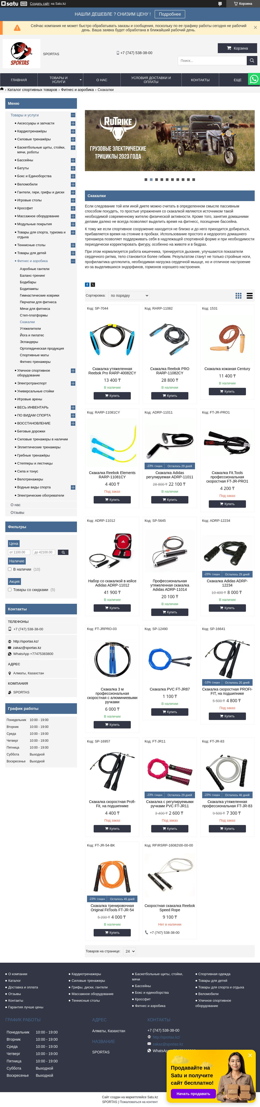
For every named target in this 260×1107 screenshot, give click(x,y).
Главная (19, 80)
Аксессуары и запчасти (35, 123)
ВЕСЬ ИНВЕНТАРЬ (33, 407)
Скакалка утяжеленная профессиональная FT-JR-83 (227, 804)
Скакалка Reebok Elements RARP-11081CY (112, 475)
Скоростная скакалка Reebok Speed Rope (170, 908)
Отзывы (17, 512)
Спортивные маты (34, 355)
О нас (101, 80)
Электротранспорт (32, 383)
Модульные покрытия (34, 224)
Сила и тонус (27, 471)
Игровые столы (29, 200)
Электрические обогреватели (40, 495)
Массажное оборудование (38, 216)
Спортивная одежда (214, 974)
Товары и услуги (59, 80)
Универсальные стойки (35, 391)
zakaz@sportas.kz (27, 648)
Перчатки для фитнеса (38, 302)
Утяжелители (30, 329)
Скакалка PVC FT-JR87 (170, 689)
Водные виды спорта (34, 487)
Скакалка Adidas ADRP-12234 (227, 583)
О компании (17, 974)
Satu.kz (152, 1097)
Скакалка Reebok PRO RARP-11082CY (169, 371)
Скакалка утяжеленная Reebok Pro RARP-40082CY (112, 371)
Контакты (200, 80)
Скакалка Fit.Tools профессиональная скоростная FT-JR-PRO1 (227, 477)
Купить (115, 396)
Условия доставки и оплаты (151, 80)
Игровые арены (29, 399)
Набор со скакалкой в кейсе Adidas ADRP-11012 (112, 583)
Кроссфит (25, 208)
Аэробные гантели (34, 269)
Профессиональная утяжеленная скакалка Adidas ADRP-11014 (169, 585)
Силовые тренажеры (88, 981)
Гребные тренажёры (33, 455)
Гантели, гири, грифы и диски (40, 192)
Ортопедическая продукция (42, 348)
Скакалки (27, 322)
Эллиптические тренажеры (38, 447)
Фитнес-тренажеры (35, 362)
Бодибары (28, 282)
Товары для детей (31, 253)
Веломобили (27, 184)
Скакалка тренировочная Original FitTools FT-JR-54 (112, 908)
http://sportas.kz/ (25, 641)
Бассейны (25, 160)
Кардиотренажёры (32, 131)
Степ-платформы (34, 315)
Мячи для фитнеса (35, 309)
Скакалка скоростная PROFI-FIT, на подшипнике (227, 691)
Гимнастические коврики (39, 295)
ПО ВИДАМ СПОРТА (34, 415)
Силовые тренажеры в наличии (42, 439)
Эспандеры (29, 342)
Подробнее (170, 14)
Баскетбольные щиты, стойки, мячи (157, 976)
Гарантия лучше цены (25, 1007)
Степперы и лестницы (35, 463)
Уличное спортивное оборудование (213, 1003)
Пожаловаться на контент (139, 1102)
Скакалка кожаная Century (227, 369)
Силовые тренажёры (34, 139)
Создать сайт (40, 4)
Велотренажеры (30, 479)
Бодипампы (29, 289)
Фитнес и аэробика (77, 90)
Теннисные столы (31, 245)
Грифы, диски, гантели (90, 987)
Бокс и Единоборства (34, 176)
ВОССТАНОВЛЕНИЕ (34, 423)
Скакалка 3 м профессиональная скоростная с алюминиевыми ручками (112, 695)
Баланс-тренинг (32, 275)
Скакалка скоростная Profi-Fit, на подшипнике (112, 804)
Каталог (14, 981)
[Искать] (252, 60)
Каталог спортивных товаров (32, 90)
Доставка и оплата (23, 987)
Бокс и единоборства (152, 993)
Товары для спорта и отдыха (221, 987)
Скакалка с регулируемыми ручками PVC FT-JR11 (169, 804)
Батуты (23, 168)
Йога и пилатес (32, 335)
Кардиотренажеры (86, 974)
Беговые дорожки (31, 431)
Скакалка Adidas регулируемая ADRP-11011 (169, 475)
